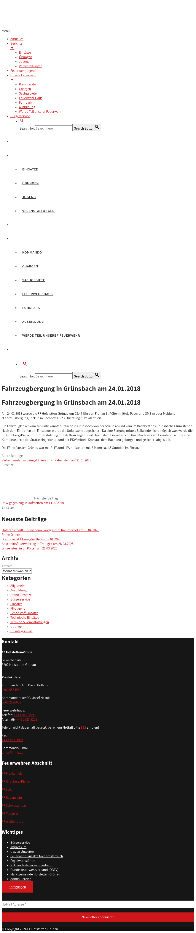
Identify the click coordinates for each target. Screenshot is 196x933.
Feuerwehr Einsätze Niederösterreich (36, 856)
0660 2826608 (11, 702)
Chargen (30, 266)
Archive (7, 566)
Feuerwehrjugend (31, 224)
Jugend (29, 197)
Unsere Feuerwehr (31, 238)
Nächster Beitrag (33, 500)
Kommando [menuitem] (27, 84)
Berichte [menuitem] (102, 45)
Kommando (32, 252)
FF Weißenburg (12, 821)
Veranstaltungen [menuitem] (30, 66)
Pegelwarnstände (22, 860)
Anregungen (17, 887)
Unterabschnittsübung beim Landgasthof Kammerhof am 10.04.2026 (50, 530)
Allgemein (17, 585)
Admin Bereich (20, 879)
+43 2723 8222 (27, 719)
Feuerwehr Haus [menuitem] (30, 98)
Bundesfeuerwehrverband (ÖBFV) (34, 869)
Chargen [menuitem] (25, 89)
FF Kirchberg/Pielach (17, 781)
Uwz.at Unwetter (22, 851)
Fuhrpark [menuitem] (25, 102)
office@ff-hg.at (12, 752)
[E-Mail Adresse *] (98, 904)
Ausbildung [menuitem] (27, 107)
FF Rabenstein (12, 797)
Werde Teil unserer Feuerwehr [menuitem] (40, 111)
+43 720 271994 (12, 740)
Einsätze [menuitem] (25, 52)
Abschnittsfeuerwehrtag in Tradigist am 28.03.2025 (38, 543)
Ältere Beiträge (46, 457)
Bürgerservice (27, 349)
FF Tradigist (10, 813)
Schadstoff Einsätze (24, 613)
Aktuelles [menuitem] (16, 39)
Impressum (18, 847)
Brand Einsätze (21, 595)
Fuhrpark (31, 307)
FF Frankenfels (12, 773)
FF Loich (8, 789)
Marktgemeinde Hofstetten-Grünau (35, 874)
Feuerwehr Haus (37, 294)
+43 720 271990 (24, 715)
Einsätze (30, 169)
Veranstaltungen (38, 211)
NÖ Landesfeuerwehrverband (31, 865)
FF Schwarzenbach (15, 805)
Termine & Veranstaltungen (29, 622)
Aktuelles (23, 141)
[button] (22, 121)
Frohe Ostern (11, 534)
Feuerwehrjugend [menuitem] (23, 70)
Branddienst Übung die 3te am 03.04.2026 (31, 539)
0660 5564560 (11, 689)
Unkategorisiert (21, 631)
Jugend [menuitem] (24, 61)
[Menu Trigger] (3, 27)
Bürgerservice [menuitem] (20, 116)
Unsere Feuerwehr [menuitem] (102, 77)
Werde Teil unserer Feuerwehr (51, 335)
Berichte (22, 155)
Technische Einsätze (24, 617)
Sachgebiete (33, 280)
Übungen (30, 183)
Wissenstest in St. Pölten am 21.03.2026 (29, 548)
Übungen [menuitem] (25, 57)
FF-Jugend (17, 608)
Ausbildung (33, 321)
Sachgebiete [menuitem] (28, 93)
